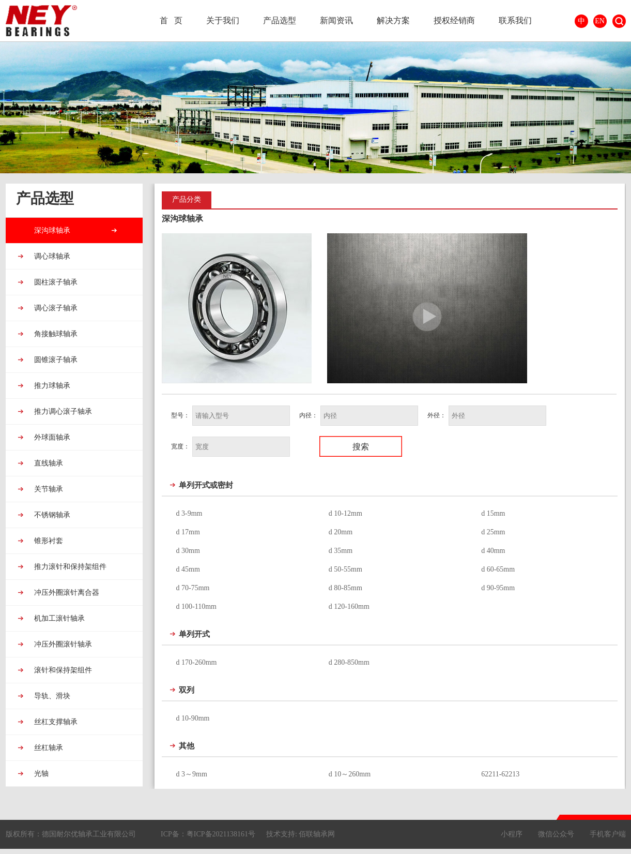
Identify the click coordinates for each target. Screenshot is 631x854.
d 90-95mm (498, 588)
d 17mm (188, 532)
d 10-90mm (193, 718)
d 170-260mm (196, 662)
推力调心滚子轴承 (63, 411)
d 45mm (188, 569)
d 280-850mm (349, 662)
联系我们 (515, 20)
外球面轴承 (52, 437)
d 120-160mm (349, 606)
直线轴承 (48, 463)
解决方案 (393, 20)
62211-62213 (500, 774)
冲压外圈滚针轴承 (63, 644)
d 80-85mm (345, 588)
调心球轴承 (52, 256)
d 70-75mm (193, 588)
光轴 (41, 773)
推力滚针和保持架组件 (70, 567)
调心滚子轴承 (55, 308)
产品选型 (279, 20)
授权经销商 (454, 20)
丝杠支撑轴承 (55, 722)
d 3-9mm (189, 513)
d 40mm (493, 551)
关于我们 (222, 20)
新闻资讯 (336, 20)
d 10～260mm (350, 774)
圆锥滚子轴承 (55, 360)
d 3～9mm (191, 774)
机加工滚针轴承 (59, 618)
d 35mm (340, 551)
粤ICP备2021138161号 (221, 834)
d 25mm (493, 532)
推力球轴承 (52, 385)
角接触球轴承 (55, 334)
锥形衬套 (48, 541)
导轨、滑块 (52, 696)
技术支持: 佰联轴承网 (300, 834)
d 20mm (340, 532)
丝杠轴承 (48, 748)
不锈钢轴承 (52, 515)
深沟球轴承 (52, 230)
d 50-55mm (345, 569)
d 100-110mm (196, 606)
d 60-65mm (498, 569)
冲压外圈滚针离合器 (66, 592)
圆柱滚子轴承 (55, 282)
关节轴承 (48, 489)
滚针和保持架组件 (63, 670)
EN (600, 21)
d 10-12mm (345, 513)
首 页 (171, 20)
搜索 (619, 21)
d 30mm (188, 551)
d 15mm (493, 513)
